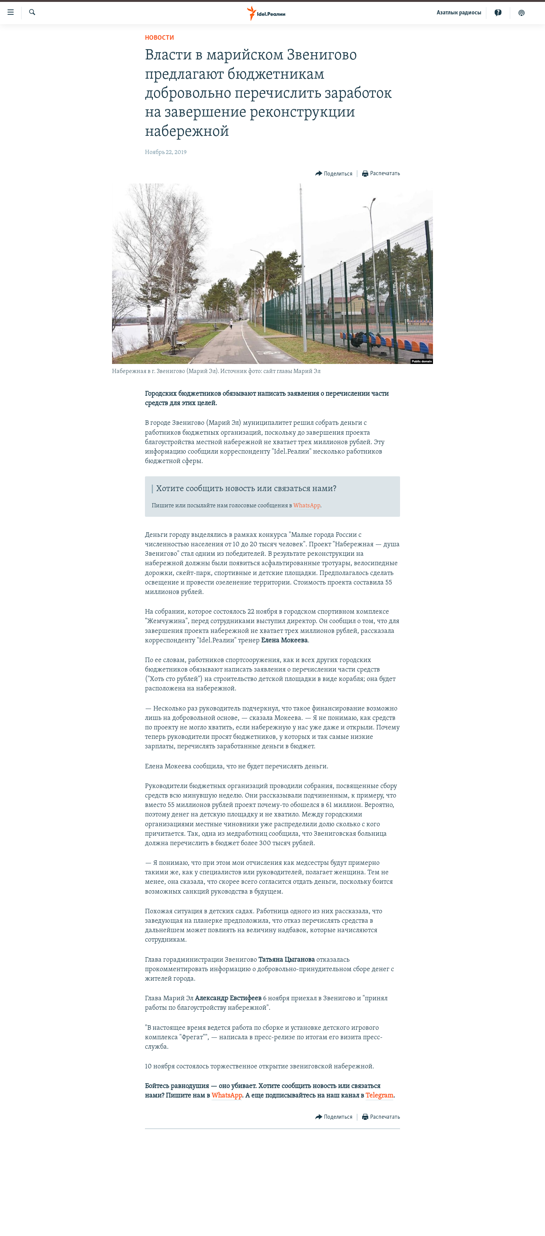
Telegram (379, 1095)
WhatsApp (306, 506)
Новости (159, 38)
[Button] (334, 174)
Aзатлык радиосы (459, 13)
